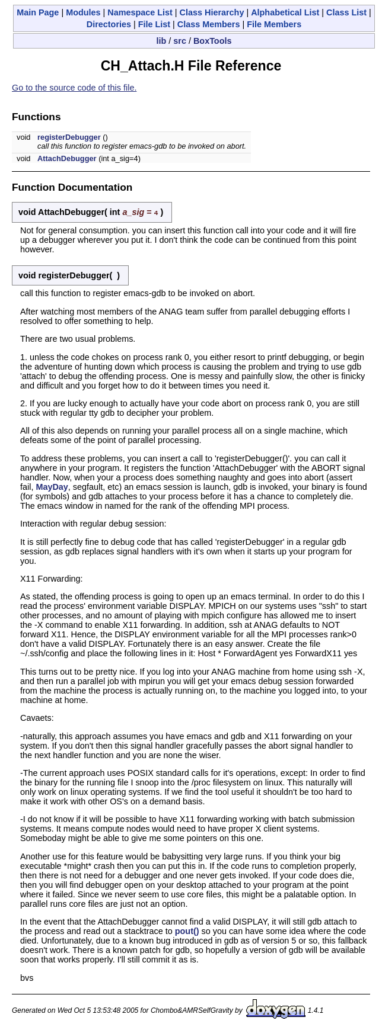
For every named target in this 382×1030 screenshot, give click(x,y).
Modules (83, 12)
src (179, 41)
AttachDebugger (67, 158)
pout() (187, 930)
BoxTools (212, 41)
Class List (346, 12)
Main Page (38, 12)
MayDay (52, 486)
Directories (109, 24)
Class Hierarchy (212, 12)
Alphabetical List (285, 12)
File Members (274, 24)
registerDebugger (69, 137)
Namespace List (140, 12)
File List (154, 24)
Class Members (208, 24)
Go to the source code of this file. (74, 87)
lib (162, 41)
